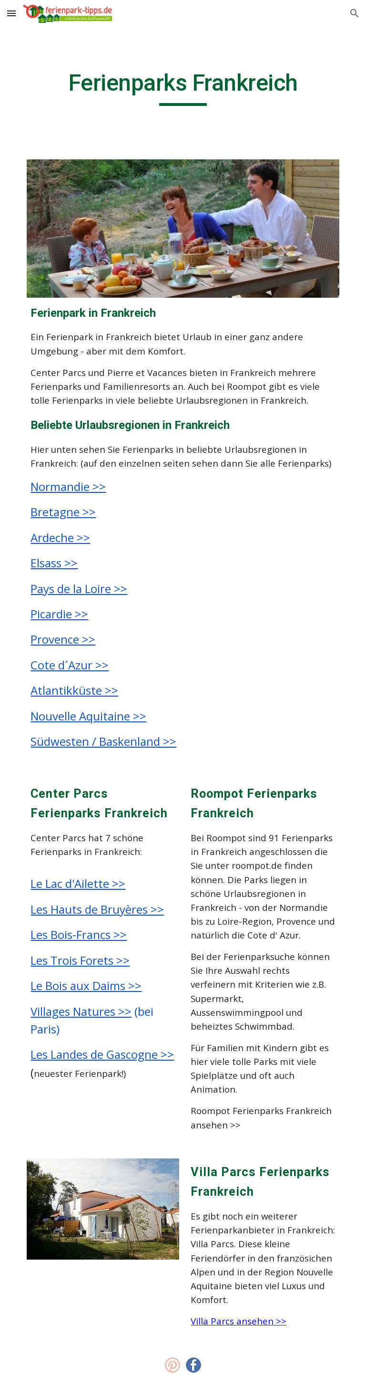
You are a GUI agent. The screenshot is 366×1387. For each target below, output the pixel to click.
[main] (183, 87)
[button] (11, 13)
